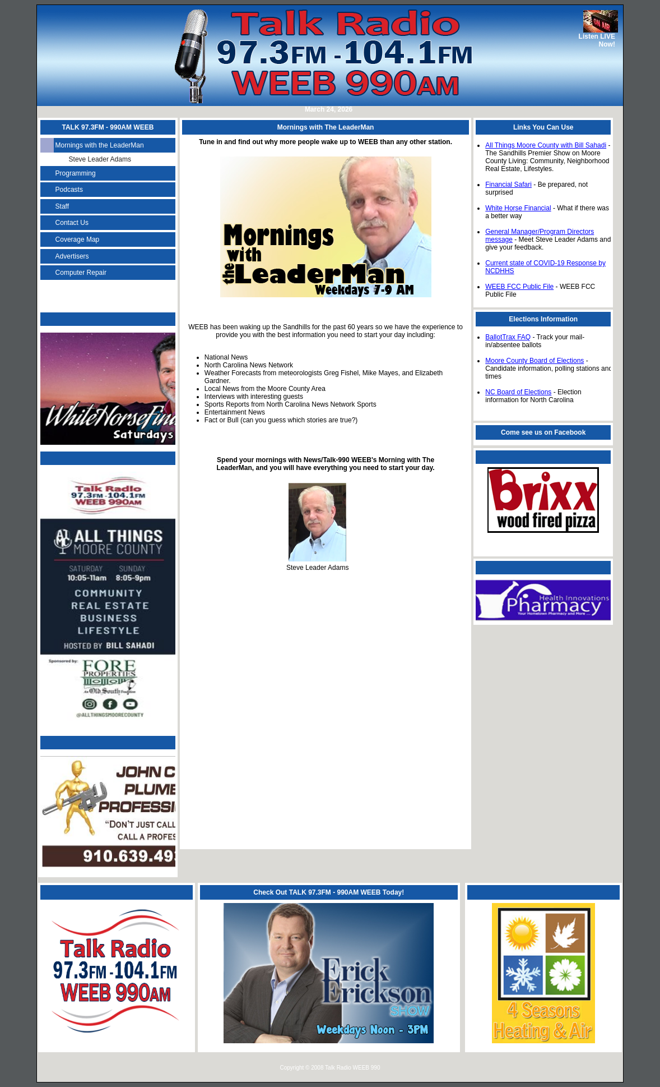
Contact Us (72, 223)
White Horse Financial (518, 208)
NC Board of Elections (518, 392)
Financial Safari (508, 184)
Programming (75, 173)
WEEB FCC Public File (519, 287)
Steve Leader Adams (100, 159)
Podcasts (69, 190)
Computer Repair (80, 273)
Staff (62, 206)
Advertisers (72, 256)
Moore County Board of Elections (534, 361)
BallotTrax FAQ (508, 337)
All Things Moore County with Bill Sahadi (545, 145)
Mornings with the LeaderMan (99, 145)
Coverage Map (77, 239)
